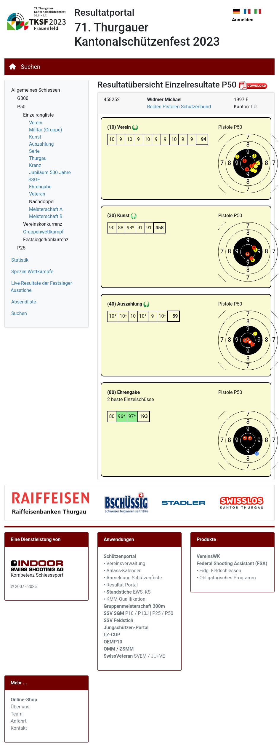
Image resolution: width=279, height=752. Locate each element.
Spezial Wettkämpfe (32, 271)
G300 (22, 98)
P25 (21, 248)
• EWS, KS (127, 592)
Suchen (30, 66)
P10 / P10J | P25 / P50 (138, 613)
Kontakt (19, 728)
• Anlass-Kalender (122, 570)
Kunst (35, 137)
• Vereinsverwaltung (124, 563)
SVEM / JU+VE (149, 656)
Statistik (19, 260)
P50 (21, 106)
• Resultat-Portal (121, 585)
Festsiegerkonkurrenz (45, 239)
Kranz (35, 165)
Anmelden (243, 20)
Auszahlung (41, 144)
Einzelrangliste (38, 115)
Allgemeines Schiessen (35, 90)
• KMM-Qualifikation (124, 599)
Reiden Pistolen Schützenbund (179, 106)
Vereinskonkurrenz (42, 224)
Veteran (37, 194)
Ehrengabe (40, 187)
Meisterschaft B (45, 216)
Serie (34, 151)
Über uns (20, 707)
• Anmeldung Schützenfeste (133, 578)
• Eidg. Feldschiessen (219, 570)
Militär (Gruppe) (45, 130)
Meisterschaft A (45, 209)
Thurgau (37, 158)
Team (17, 714)
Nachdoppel (41, 201)
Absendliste (23, 302)
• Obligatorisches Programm (226, 578)
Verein (35, 122)
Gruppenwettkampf (43, 232)
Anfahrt (18, 721)
